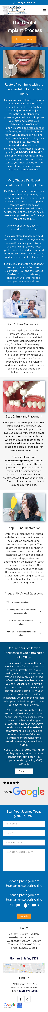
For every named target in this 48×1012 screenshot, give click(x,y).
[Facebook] (20, 999)
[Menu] (44, 10)
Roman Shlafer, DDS (24, 958)
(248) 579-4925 (26, 2)
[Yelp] (27, 999)
